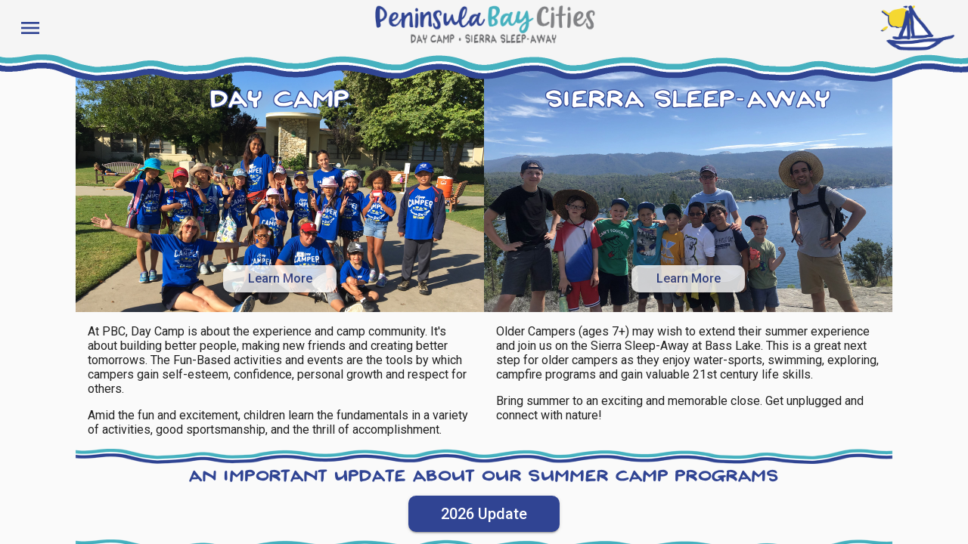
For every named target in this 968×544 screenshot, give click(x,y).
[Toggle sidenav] (27, 27)
